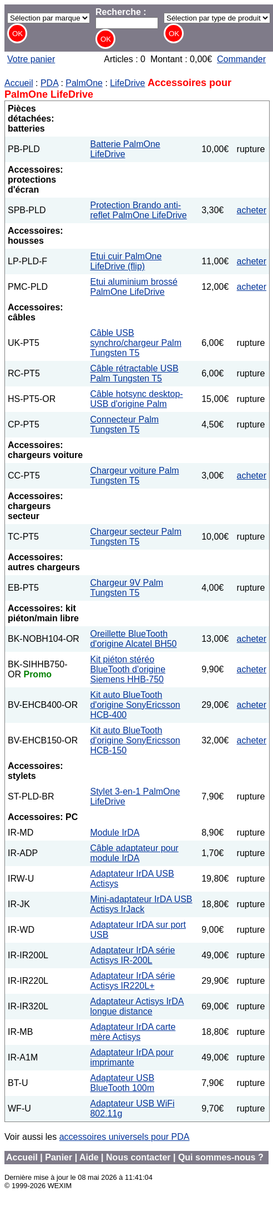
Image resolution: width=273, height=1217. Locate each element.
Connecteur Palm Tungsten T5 (124, 424)
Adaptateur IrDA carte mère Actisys (132, 1032)
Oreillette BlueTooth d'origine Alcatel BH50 (133, 638)
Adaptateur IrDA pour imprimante (131, 1057)
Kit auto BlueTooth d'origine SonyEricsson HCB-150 (135, 740)
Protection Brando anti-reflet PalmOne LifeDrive (138, 210)
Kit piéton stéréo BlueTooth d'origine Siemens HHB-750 (127, 669)
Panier (58, 1157)
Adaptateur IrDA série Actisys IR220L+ (132, 980)
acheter (251, 210)
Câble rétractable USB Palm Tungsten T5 (134, 373)
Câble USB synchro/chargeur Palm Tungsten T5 (135, 343)
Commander (241, 59)
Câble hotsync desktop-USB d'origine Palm (136, 399)
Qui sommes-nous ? (221, 1157)
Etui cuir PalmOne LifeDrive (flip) (125, 261)
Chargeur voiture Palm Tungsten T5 (134, 475)
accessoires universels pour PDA (124, 1136)
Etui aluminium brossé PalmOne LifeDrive (133, 286)
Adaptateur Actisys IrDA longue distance (137, 1006)
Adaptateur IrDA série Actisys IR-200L (132, 955)
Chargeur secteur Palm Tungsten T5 (135, 536)
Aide (89, 1157)
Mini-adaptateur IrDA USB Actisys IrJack (141, 904)
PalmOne (84, 83)
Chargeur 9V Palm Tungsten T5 (126, 587)
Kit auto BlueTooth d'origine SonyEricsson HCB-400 (135, 705)
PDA (49, 83)
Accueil (18, 83)
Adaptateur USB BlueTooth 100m (122, 1083)
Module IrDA (114, 832)
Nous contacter (138, 1157)
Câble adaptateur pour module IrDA (134, 853)
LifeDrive (127, 83)
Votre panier (31, 59)
